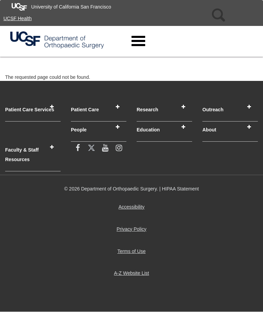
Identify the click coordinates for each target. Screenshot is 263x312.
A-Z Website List (133, 275)
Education (148, 129)
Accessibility (132, 209)
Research (147, 109)
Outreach (212, 109)
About (209, 129)
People (79, 129)
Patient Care (85, 109)
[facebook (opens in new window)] (78, 148)
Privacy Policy (132, 231)
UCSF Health (17, 18)
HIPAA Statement (180, 189)
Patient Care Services (29, 109)
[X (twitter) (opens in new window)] (91, 148)
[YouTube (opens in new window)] (105, 148)
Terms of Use (132, 254)
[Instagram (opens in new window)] (119, 148)
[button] (52, 106)
